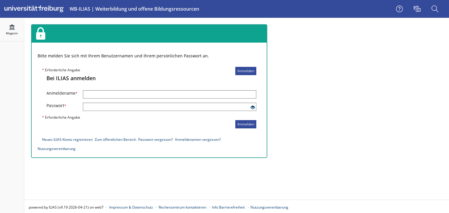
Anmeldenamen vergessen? (198, 139)
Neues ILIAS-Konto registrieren (67, 139)
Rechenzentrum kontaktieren (182, 207)
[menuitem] (418, 9)
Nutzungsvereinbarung (56, 148)
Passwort (56, 105)
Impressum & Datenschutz (131, 207)
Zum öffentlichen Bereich (115, 139)
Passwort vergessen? (155, 139)
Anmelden (245, 70)
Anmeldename (62, 93)
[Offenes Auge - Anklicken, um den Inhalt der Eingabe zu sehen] (253, 107)
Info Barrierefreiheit (228, 207)
